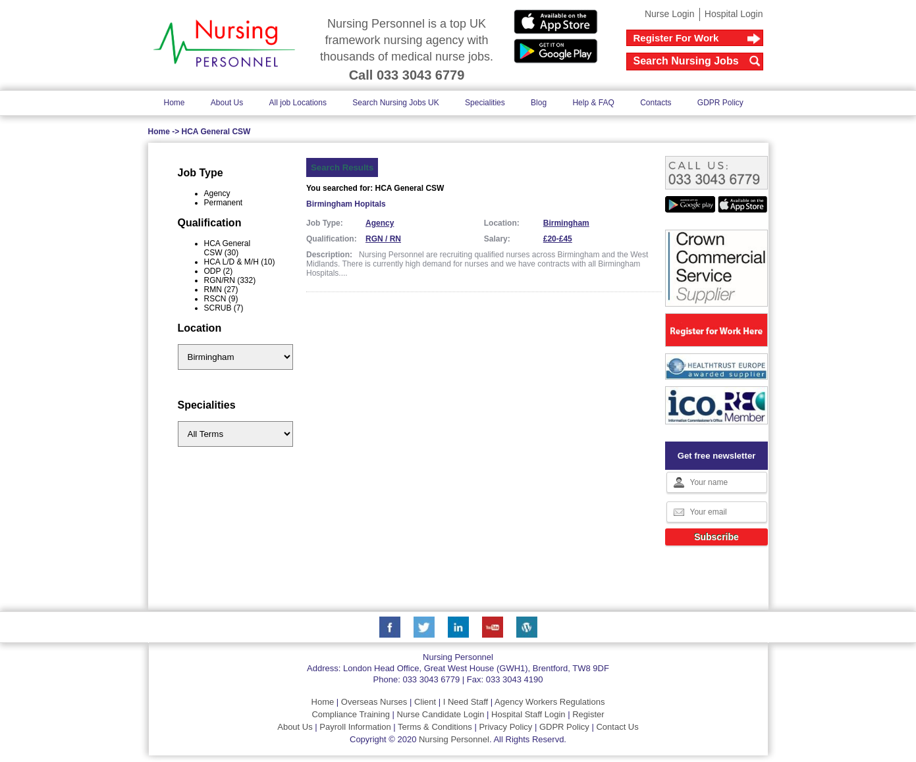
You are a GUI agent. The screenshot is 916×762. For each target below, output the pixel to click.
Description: (329, 254)
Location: (502, 223)
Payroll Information (355, 727)
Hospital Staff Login (528, 714)
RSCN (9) (221, 298)
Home (174, 102)
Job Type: (324, 223)
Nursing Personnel (454, 739)
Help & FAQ (593, 102)
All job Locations (298, 102)
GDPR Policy (720, 102)
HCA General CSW (216, 131)
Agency (217, 193)
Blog (539, 102)
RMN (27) (221, 289)
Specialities (485, 102)
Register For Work (676, 37)
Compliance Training (350, 714)
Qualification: (331, 239)
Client (425, 702)
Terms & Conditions (435, 727)
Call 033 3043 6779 (407, 75)
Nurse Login (670, 14)
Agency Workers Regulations (550, 702)
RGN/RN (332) (230, 280)
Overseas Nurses (374, 702)
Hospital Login (734, 14)
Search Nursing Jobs (686, 60)
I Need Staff (465, 702)
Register (588, 714)
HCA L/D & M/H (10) (239, 262)
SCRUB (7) (224, 308)
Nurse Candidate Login (441, 714)
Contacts (655, 102)
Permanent (223, 202)
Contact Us (617, 727)
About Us (227, 102)
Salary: (497, 239)
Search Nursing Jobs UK (395, 102)
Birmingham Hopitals (346, 204)
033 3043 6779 (431, 679)
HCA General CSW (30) (227, 248)
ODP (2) (218, 271)
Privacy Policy (505, 727)
